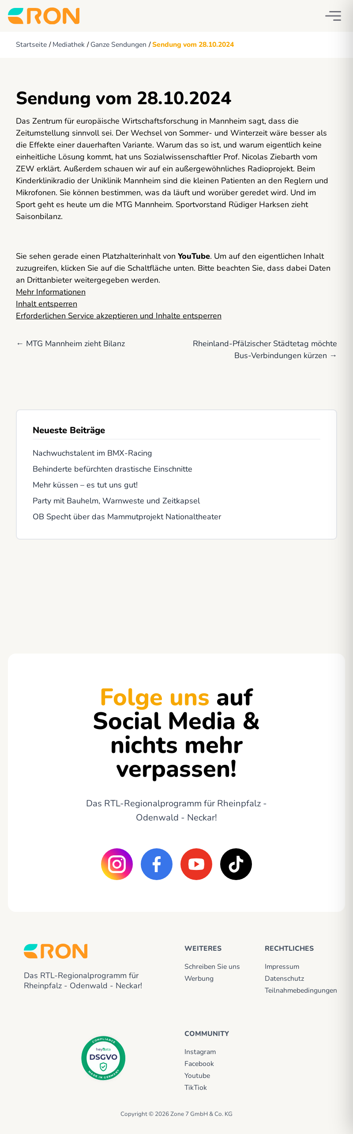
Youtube (197, 1076)
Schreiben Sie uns (212, 966)
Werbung (199, 978)
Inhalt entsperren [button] (46, 304)
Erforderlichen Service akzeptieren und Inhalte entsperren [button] (119, 315)
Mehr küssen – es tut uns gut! (85, 485)
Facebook (199, 1064)
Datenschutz (284, 978)
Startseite (31, 44)
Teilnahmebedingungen (297, 990)
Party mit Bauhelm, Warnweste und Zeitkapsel (116, 500)
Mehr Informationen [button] (51, 292)
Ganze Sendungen (118, 44)
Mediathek (69, 44)
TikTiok (195, 1087)
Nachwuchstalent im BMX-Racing (92, 453)
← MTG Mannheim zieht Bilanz (70, 343)
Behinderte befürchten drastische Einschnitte (112, 469)
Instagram (200, 1052)
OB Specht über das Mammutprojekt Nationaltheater (127, 516)
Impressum (282, 966)
